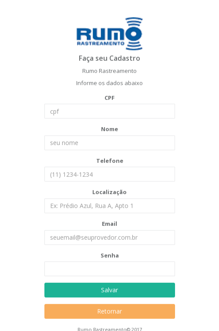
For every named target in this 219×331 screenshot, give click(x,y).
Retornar (109, 311)
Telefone (109, 160)
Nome (109, 129)
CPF (109, 97)
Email (109, 223)
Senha (110, 255)
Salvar (109, 290)
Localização (109, 192)
